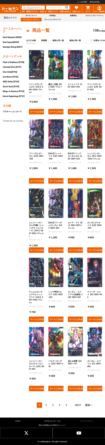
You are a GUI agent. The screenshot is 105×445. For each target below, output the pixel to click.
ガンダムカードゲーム (31, 19)
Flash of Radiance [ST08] (13, 62)
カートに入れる (37, 112)
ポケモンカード (31, 16)
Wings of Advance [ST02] (13, 91)
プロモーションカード (12, 111)
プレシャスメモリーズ (52, 19)
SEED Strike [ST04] (11, 82)
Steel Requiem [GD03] (12, 37)
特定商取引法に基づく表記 (52, 421)
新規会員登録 (95, 2)
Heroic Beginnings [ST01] (14, 96)
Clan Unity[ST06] (10, 72)
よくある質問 (82, 2)
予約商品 (52, 16)
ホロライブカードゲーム (94, 16)
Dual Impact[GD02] (11, 42)
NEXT (78, 405)
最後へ (88, 405)
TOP (23, 11)
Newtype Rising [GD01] (12, 47)
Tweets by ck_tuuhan (13, 121)
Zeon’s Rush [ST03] (11, 86)
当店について (53, 11)
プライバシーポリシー (87, 421)
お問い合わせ (65, 11)
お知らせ (43, 11)
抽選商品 (73, 16)
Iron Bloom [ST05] (10, 77)
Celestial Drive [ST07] (12, 67)
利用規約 (18, 421)
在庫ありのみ (97, 40)
